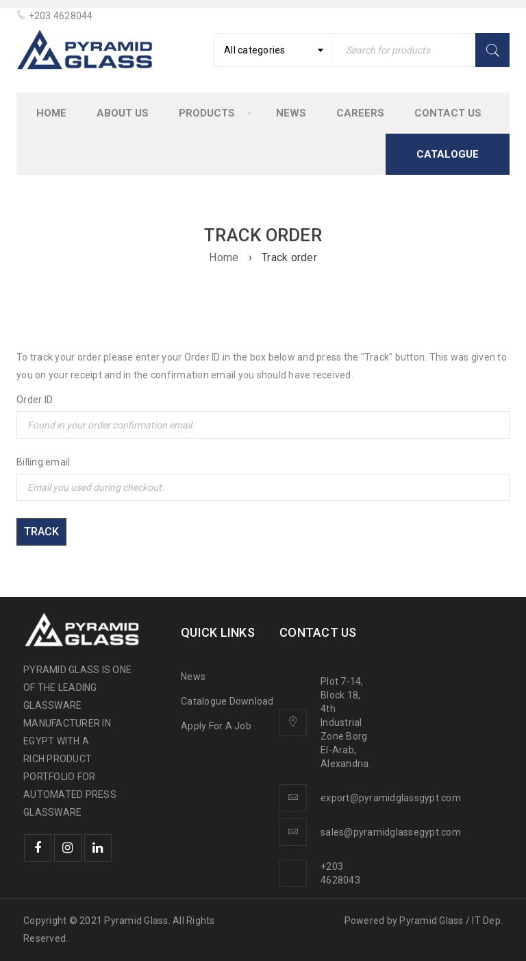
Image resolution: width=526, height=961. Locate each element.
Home (223, 257)
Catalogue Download (228, 701)
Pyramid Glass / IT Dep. (451, 920)
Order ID (34, 399)
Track (41, 531)
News (193, 676)
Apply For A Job (216, 725)
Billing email (43, 462)
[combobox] (273, 50)
